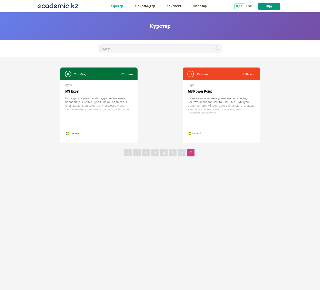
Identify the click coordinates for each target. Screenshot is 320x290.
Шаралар (200, 6)
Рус (249, 6)
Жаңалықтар (144, 6)
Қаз (239, 6)
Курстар (116, 6)
